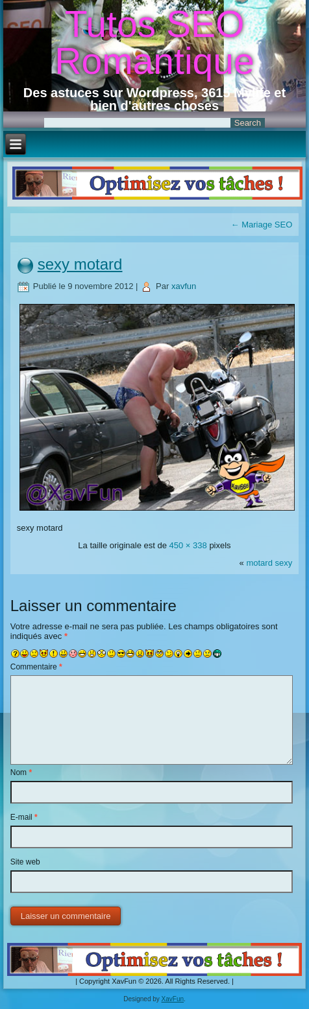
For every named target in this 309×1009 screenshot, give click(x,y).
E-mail (24, 817)
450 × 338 (188, 545)
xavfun (183, 286)
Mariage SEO (262, 224)
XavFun (173, 999)
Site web (25, 861)
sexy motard (80, 264)
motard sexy (269, 563)
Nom (21, 772)
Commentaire (36, 666)
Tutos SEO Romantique (154, 42)
